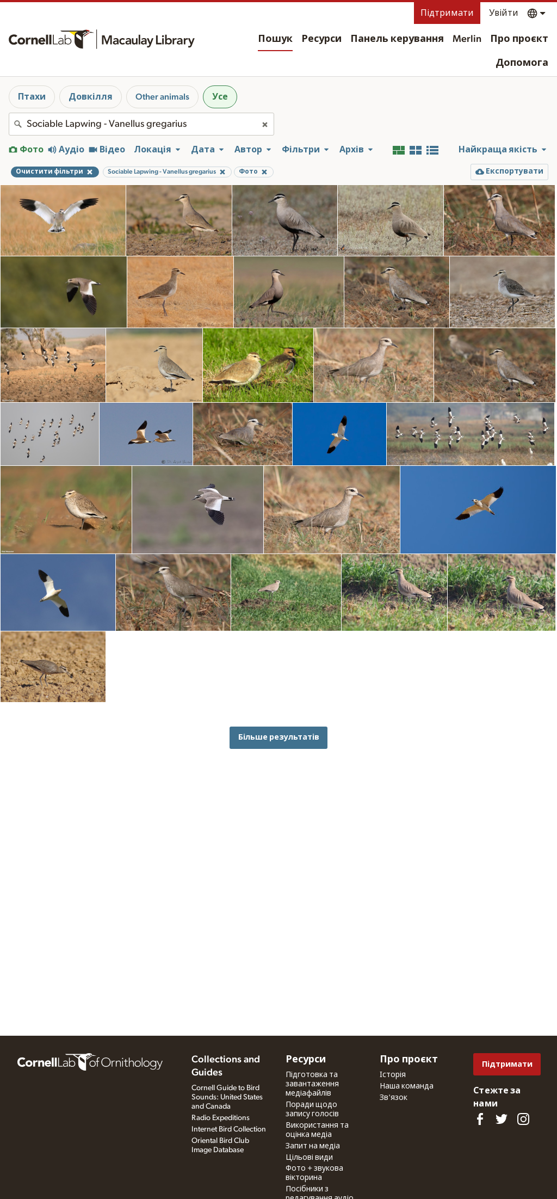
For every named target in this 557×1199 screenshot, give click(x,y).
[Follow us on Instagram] (523, 1119)
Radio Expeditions (220, 1118)
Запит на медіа (313, 1146)
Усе (220, 97)
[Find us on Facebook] (479, 1119)
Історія (393, 1075)
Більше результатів (278, 737)
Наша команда (407, 1086)
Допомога (522, 63)
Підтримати (447, 13)
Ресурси (321, 39)
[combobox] (141, 124)
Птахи (32, 97)
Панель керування (397, 39)
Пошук (275, 39)
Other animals (162, 97)
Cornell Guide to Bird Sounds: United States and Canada (227, 1097)
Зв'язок (393, 1098)
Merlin (467, 39)
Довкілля (91, 97)
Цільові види (309, 1157)
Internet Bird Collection (228, 1129)
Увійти (503, 13)
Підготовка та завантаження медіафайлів (312, 1084)
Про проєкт (519, 39)
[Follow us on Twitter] (501, 1119)
